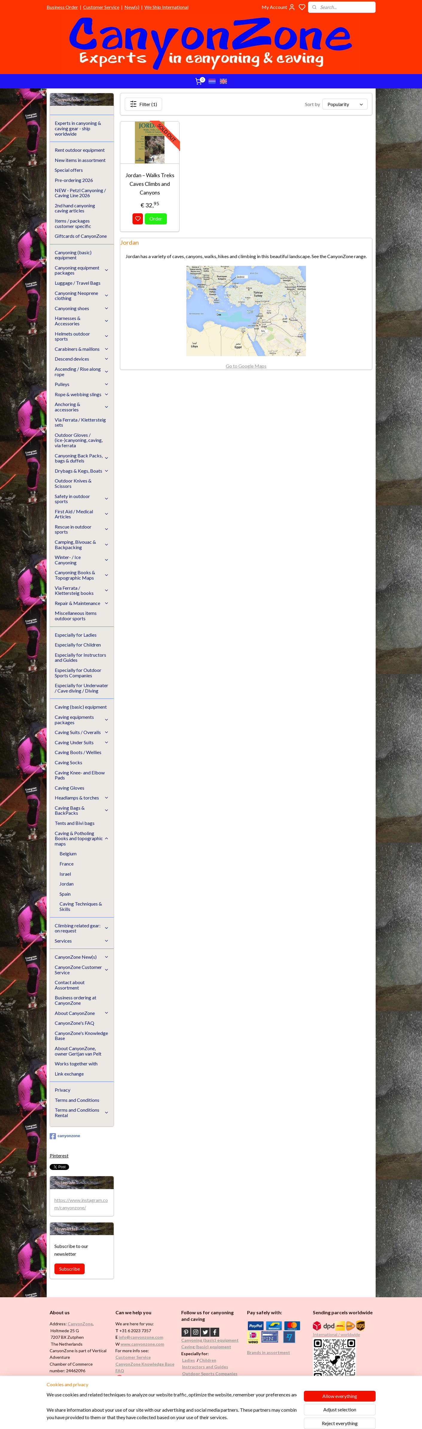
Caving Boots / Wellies (78, 752)
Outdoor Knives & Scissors (73, 483)
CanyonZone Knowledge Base (144, 1364)
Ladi (186, 1360)
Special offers (69, 170)
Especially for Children (78, 644)
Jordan (67, 883)
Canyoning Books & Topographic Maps (82, 575)
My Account (278, 7)
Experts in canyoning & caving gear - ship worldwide (78, 128)
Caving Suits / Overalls (82, 732)
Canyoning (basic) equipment (73, 255)
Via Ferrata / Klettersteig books (82, 590)
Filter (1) (143, 104)
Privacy (62, 1090)
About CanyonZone (82, 1013)
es (193, 1360)
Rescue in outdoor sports (82, 529)
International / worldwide (336, 1334)
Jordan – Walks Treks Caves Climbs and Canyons (149, 184)
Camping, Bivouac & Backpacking (82, 544)
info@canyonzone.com (141, 1337)
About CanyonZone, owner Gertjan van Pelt (78, 1050)
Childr (205, 1360)
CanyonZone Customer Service (82, 969)
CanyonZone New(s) (82, 957)
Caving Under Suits (82, 742)
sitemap (229, 1418)
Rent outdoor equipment (80, 150)
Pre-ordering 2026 (74, 180)
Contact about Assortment (70, 984)
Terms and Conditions (77, 1100)
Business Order (62, 7)
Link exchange (69, 1073)
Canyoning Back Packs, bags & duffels (82, 458)
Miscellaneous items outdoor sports (76, 615)
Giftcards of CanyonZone (81, 236)
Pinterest (59, 1155)
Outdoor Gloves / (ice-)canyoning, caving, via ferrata (79, 440)
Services (82, 941)
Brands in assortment (268, 1352)
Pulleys (82, 384)
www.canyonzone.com (142, 1344)
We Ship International (166, 7)
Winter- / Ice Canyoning (82, 559)
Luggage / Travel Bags (77, 283)
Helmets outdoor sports (82, 336)
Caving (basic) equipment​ (206, 1346)
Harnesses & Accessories (82, 320)
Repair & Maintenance (82, 603)
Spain (65, 894)
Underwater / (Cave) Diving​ (209, 1380)
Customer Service (101, 7)
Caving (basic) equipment (81, 707)
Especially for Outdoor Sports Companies (78, 672)
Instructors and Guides (205, 1366)
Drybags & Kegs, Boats (82, 471)
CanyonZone (80, 1323)
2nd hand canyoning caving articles (75, 208)
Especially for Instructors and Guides (80, 657)
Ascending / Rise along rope (82, 371)
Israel (65, 874)
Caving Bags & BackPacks (82, 810)
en (213, 1360)
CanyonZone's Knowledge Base (81, 1035)
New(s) (131, 7)
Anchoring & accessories (82, 406)
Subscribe (69, 1269)
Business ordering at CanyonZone (75, 1000)
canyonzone (65, 1136)
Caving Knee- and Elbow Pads (80, 775)
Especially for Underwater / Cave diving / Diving (81, 687)
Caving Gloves (69, 788)
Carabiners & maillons (82, 349)
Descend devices (82, 359)
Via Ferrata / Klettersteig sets (80, 422)
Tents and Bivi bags (75, 823)
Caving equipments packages (82, 719)
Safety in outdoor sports (82, 498)
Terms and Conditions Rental (82, 1112)
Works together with (76, 1063)
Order (156, 218)
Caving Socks (68, 762)
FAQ (119, 1370)
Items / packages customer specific (73, 223)
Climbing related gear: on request (82, 928)
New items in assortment (80, 160)
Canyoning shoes (82, 308)
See (96, 1384)
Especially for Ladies (76, 635)
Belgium (68, 853)
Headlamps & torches (82, 797)
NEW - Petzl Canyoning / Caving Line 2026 (80, 192)
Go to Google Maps (246, 366)
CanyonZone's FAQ (74, 1023)
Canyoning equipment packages (82, 270)
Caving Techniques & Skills (81, 906)
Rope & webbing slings (82, 394)
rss (239, 1418)
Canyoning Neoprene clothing (82, 295)
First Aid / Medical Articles (82, 514)
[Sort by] (345, 104)
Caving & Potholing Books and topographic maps (82, 838)
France (67, 863)
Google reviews (139, 1377)
